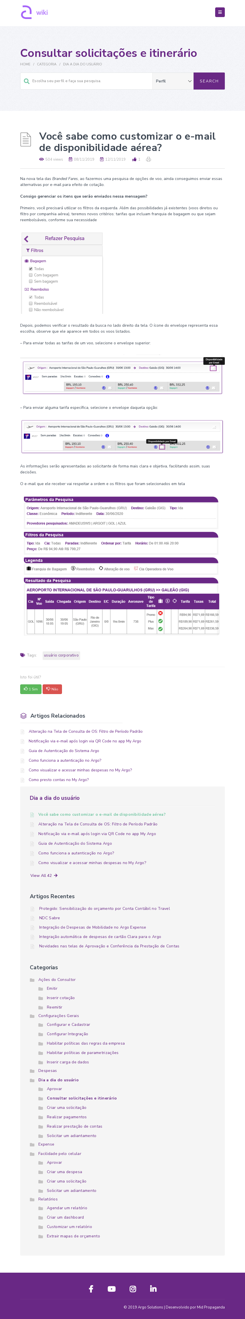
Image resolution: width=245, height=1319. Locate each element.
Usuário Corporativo (61, 655)
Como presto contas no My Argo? (59, 779)
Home (25, 64)
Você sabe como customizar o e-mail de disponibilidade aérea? (102, 814)
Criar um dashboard (65, 1217)
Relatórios (48, 1199)
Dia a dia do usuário (82, 64)
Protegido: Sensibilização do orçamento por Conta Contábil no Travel (104, 908)
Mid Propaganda (211, 1307)
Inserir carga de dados (68, 1062)
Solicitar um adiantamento (72, 1135)
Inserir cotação (61, 998)
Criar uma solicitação (66, 1107)
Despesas (47, 1070)
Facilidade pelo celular (59, 1153)
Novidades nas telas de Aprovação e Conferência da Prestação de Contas (109, 946)
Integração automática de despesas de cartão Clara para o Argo (100, 936)
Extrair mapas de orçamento (73, 1236)
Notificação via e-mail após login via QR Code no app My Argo (85, 741)
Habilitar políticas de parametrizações (83, 1052)
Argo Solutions (150, 1307)
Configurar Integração (67, 1034)
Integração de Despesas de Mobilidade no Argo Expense (92, 927)
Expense (46, 1144)
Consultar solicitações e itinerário (82, 1098)
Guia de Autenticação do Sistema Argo (64, 750)
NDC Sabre (49, 918)
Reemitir (54, 1007)
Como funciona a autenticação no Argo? (65, 760)
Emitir (52, 988)
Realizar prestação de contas (74, 1126)
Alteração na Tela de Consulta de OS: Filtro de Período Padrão (86, 731)
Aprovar (54, 1089)
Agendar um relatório (67, 1208)
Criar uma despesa (64, 1172)
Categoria (47, 64)
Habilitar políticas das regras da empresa (86, 1043)
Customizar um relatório (69, 1226)
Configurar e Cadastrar (68, 1024)
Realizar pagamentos (67, 1117)
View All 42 (43, 875)
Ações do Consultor (57, 979)
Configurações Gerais (58, 1015)
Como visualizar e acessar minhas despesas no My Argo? (80, 770)
